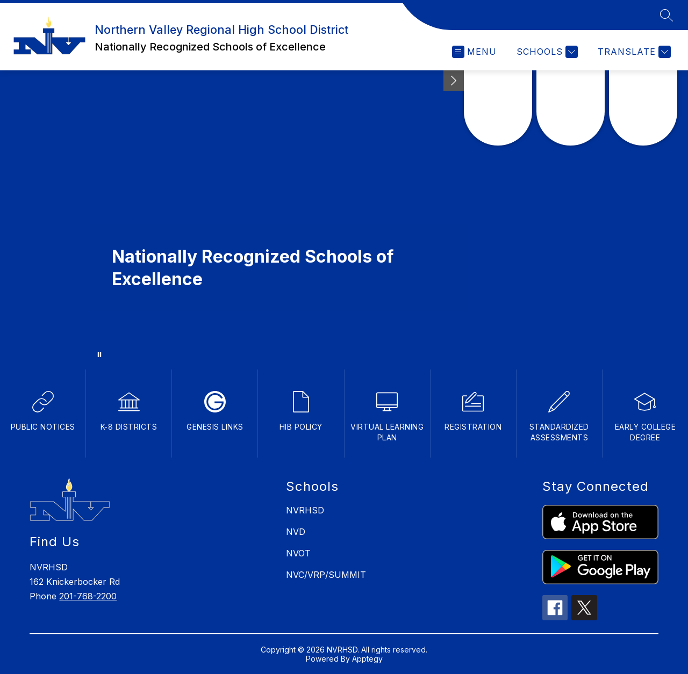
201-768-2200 (88, 596)
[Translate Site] (633, 52)
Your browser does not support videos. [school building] (344, 217)
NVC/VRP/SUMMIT (326, 574)
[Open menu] (474, 52)
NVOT (298, 553)
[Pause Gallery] (99, 354)
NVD (295, 531)
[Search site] (666, 15)
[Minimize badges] (453, 80)
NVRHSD (305, 510)
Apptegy (367, 658)
